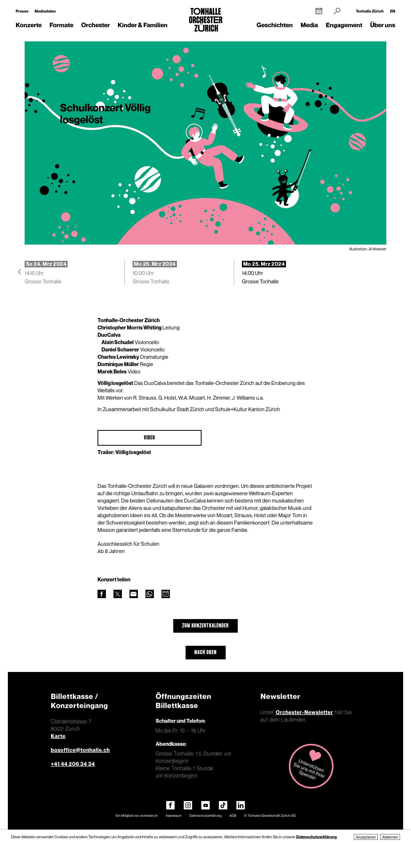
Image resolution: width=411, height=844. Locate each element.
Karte (58, 736)
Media (309, 25)
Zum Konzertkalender (205, 626)
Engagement (344, 25)
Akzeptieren (366, 837)
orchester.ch (149, 815)
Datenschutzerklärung (205, 815)
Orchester (95, 25)
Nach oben (205, 652)
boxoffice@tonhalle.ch (80, 750)
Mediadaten (45, 11)
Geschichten (275, 25)
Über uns (382, 25)
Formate (61, 25)
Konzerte (29, 25)
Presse (22, 11)
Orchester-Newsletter (304, 712)
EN (392, 11)
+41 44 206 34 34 (73, 764)
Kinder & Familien (142, 25)
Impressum (173, 815)
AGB (232, 815)
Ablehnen (390, 837)
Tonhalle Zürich (370, 11)
